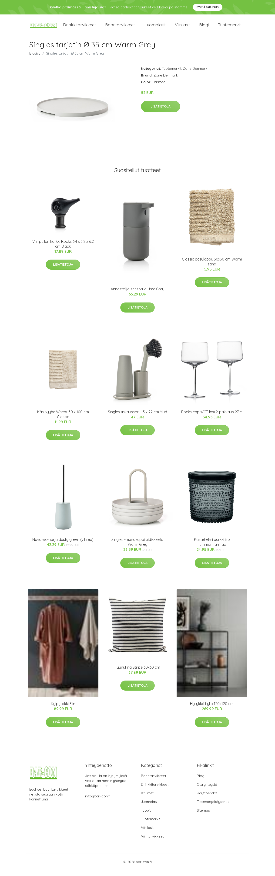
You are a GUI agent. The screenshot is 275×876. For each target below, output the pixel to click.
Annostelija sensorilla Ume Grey (137, 295)
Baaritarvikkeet (120, 28)
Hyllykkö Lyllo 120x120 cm (212, 709)
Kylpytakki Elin (63, 709)
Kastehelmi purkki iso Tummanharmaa (212, 548)
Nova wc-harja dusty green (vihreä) (63, 545)
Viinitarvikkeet (152, 842)
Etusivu (34, 59)
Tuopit (146, 816)
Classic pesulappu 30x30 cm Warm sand (212, 267)
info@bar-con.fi (98, 802)
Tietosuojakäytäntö (213, 808)
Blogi (204, 28)
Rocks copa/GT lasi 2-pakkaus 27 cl (211, 417)
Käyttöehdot (207, 799)
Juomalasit (155, 28)
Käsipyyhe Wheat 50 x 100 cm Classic (63, 420)
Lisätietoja (161, 112)
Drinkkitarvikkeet (79, 28)
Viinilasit (182, 28)
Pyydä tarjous (208, 7)
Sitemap (203, 816)
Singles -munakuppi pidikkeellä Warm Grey (137, 548)
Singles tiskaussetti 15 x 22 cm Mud (137, 417)
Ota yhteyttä (207, 790)
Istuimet (147, 799)
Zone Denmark (195, 74)
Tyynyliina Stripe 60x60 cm (137, 673)
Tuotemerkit (229, 28)
